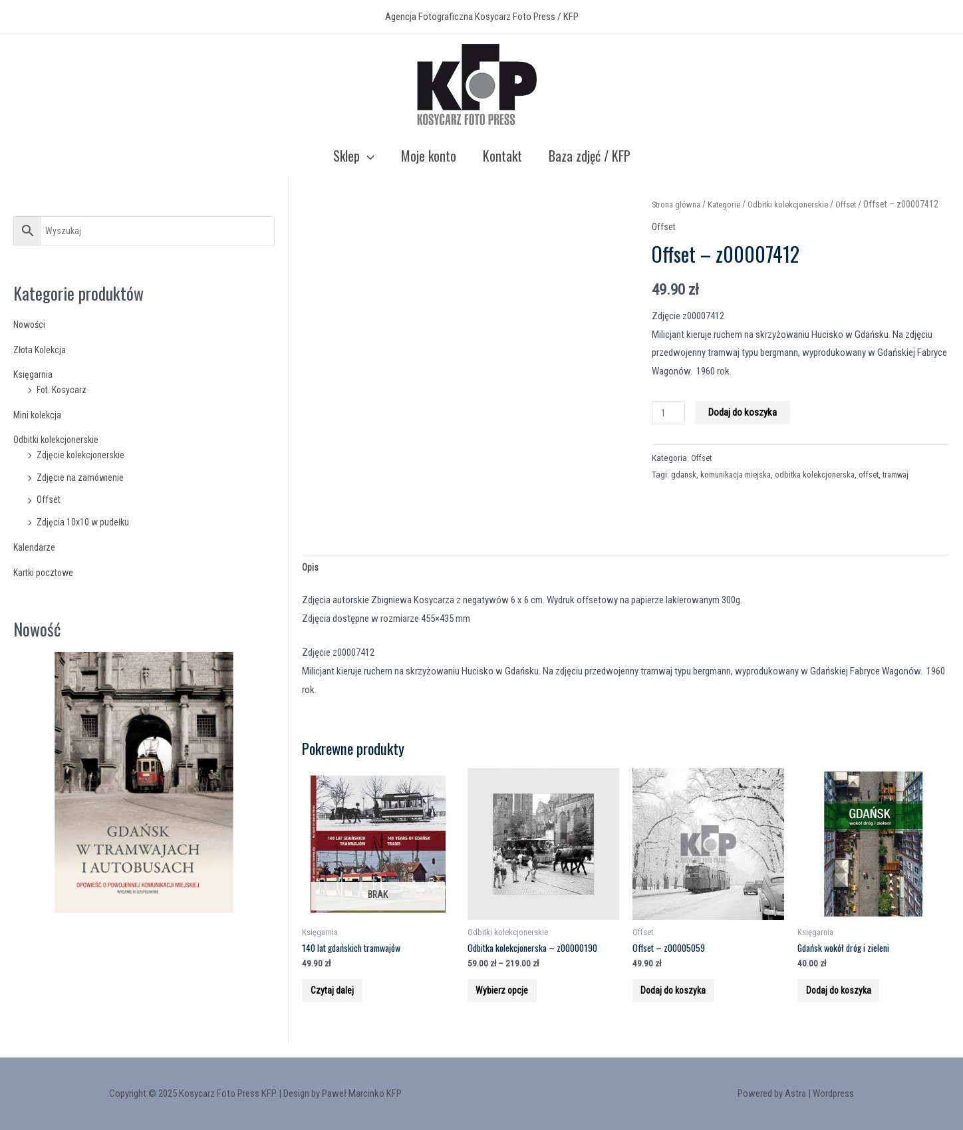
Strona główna (679, 204)
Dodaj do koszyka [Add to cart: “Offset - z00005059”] (683, 1000)
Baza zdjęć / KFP (589, 156)
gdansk (684, 491)
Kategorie (730, 204)
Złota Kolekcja (41, 350)
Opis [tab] (310, 569)
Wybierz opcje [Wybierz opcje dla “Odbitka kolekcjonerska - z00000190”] (510, 1000)
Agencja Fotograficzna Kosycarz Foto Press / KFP (482, 17)
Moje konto (428, 156)
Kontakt (502, 156)
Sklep (353, 156)
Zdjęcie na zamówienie (81, 478)
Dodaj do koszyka (745, 430)
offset (882, 491)
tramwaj (912, 491)
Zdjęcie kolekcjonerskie (82, 455)
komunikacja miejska (740, 491)
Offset (49, 499)
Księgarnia (33, 374)
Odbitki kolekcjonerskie (58, 440)
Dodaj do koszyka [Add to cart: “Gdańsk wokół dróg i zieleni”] (848, 1000)
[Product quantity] (670, 430)
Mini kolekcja (38, 415)
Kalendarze (34, 547)
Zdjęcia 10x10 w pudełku (84, 522)
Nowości (31, 325)
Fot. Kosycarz (63, 390)
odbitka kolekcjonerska (825, 491)
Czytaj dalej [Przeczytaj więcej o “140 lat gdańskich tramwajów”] (341, 1000)
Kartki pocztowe (45, 573)
